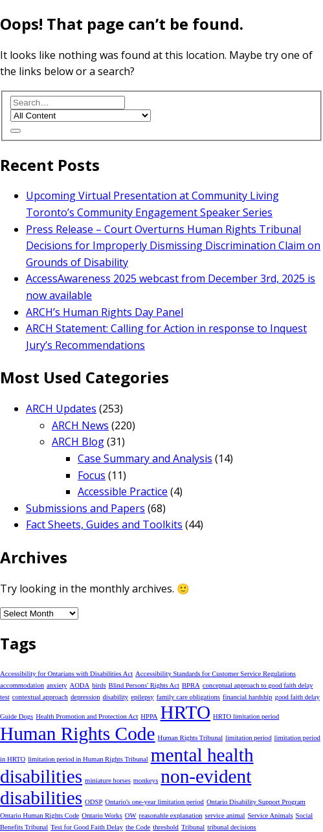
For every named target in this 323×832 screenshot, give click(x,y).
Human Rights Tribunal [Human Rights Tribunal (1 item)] (190, 737)
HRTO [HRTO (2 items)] (186, 712)
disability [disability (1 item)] (116, 697)
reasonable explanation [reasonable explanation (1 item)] (171, 815)
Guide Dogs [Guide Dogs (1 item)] (16, 716)
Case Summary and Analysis (145, 458)
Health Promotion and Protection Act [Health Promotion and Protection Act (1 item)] (87, 716)
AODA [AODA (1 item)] (79, 685)
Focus (92, 475)
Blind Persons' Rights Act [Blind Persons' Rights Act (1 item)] (144, 685)
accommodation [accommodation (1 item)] (22, 685)
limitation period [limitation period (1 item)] (248, 737)
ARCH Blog (78, 441)
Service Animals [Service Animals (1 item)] (270, 815)
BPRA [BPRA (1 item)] (191, 685)
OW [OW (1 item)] (131, 815)
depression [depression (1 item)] (85, 697)
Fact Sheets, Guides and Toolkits (104, 524)
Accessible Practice (123, 491)
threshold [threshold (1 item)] (166, 827)
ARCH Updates (61, 408)
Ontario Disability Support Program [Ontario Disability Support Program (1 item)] (256, 801)
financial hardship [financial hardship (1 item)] (248, 697)
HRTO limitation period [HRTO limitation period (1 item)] (246, 716)
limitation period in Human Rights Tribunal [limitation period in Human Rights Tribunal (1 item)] (88, 759)
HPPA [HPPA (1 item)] (148, 716)
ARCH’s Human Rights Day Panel (104, 312)
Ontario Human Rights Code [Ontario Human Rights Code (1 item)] (39, 815)
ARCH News (80, 425)
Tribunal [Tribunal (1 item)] (193, 827)
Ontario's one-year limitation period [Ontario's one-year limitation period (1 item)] (154, 801)
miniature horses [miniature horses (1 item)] (108, 780)
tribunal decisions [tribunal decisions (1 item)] (231, 827)
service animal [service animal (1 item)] (225, 815)
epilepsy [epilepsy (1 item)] (142, 697)
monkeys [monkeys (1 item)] (145, 780)
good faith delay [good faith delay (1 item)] (297, 697)
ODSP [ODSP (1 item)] (93, 801)
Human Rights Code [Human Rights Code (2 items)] (77, 733)
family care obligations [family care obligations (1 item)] (188, 697)
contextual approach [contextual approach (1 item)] (40, 697)
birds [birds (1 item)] (99, 685)
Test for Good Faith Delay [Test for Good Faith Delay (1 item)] (86, 827)
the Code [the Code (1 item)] (138, 827)
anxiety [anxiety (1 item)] (57, 685)
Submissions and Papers (85, 508)
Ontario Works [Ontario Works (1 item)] (102, 815)
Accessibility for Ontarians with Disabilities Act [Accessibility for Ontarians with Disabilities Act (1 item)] (66, 673)
